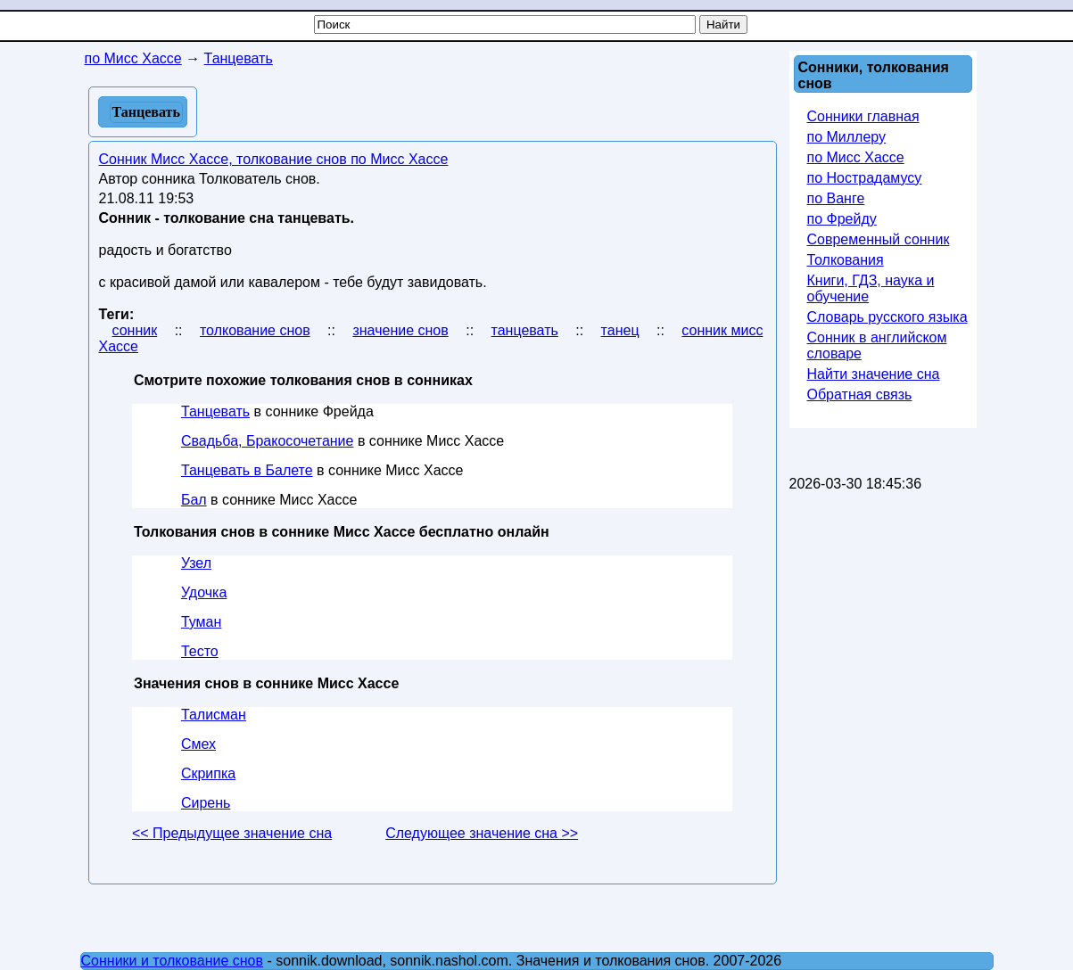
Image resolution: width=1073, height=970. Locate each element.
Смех (198, 744)
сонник (135, 330)
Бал (194, 499)
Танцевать (215, 411)
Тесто (200, 651)
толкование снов (255, 330)
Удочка (204, 592)
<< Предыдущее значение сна (232, 833)
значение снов (400, 330)
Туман (201, 621)
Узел (196, 563)
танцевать (524, 330)
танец (620, 330)
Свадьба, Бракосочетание (267, 440)
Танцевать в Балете (247, 470)
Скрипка (208, 773)
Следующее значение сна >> (481, 833)
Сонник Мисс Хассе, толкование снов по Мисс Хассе (274, 159)
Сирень (205, 802)
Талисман (213, 714)
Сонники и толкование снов (172, 960)
